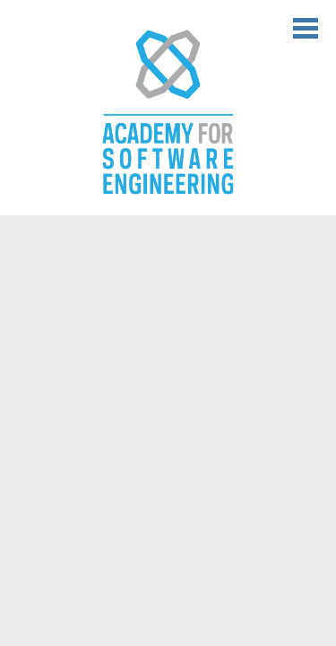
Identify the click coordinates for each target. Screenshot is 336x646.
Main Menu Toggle (305, 28)
